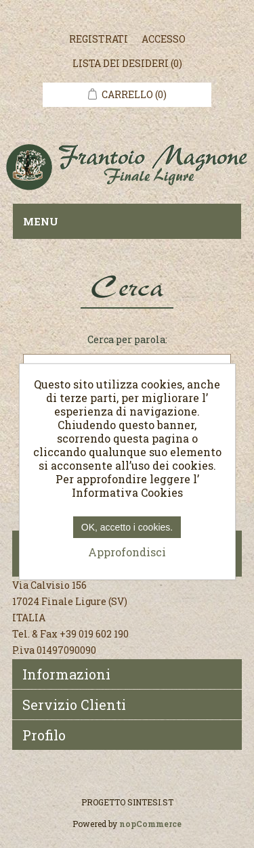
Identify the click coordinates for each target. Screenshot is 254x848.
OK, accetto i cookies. (127, 527)
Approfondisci (127, 552)
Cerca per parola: (127, 339)
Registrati (98, 38)
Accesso (164, 38)
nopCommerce (150, 823)
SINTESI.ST (150, 802)
